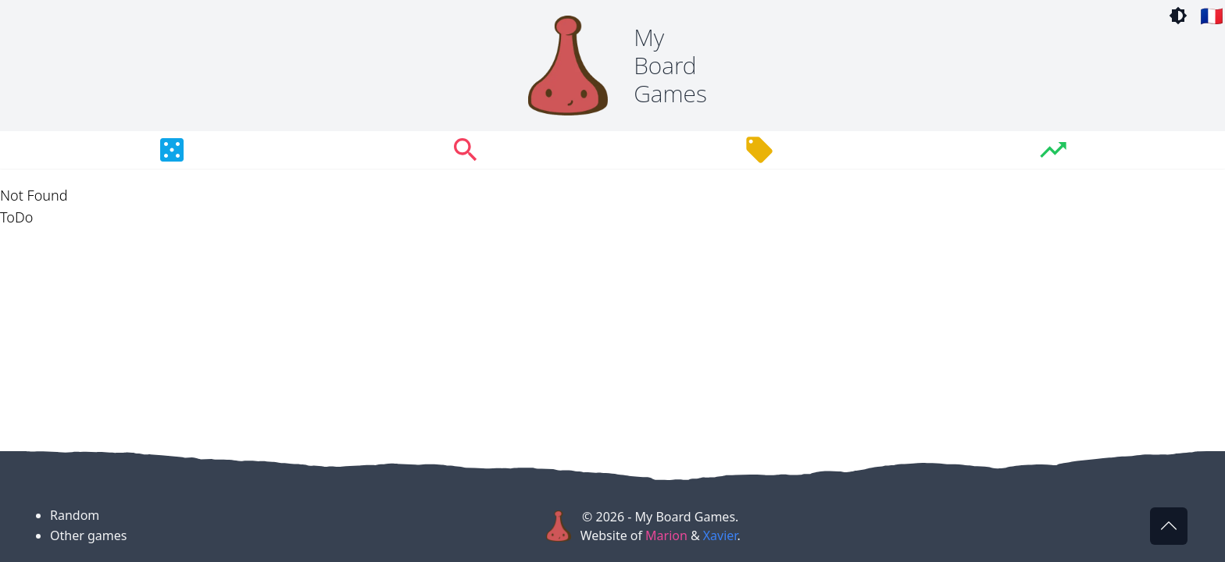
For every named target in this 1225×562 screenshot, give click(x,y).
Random (74, 515)
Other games (88, 535)
